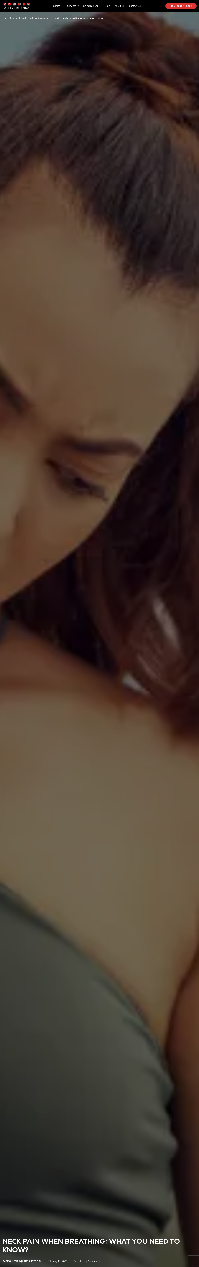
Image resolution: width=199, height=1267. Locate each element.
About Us (119, 5)
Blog (107, 5)
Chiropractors (90, 5)
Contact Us (135, 5)
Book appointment (181, 5)
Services (71, 5)
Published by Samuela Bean (88, 1261)
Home (5, 18)
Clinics (56, 5)
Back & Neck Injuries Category (36, 18)
